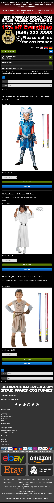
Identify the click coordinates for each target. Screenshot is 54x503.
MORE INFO (27, 186)
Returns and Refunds (7, 417)
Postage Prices (5, 415)
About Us (48, 480)
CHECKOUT (12, 51)
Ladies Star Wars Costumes (9, 431)
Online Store (6, 480)
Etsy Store (4, 442)
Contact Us (4, 414)
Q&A (13, 480)
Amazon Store (5, 445)
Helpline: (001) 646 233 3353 (10, 400)
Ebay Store (4, 444)
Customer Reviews (6, 428)
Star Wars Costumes (7, 483)
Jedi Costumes (19, 483)
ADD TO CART (27, 182)
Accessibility (27, 480)
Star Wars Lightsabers (7, 433)
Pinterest (3, 440)
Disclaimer (40, 480)
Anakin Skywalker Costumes (33, 483)
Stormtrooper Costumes (31, 489)
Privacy (19, 480)
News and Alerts (7, 62)
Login (2, 421)
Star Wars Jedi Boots (37, 487)
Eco (34, 480)
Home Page (4, 419)
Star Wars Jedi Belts (23, 487)
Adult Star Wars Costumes (8, 429)
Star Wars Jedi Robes (10, 487)
